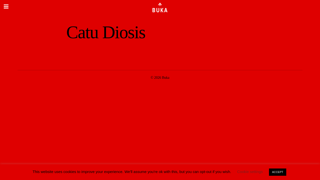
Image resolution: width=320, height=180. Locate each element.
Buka (166, 78)
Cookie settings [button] (250, 172)
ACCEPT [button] (277, 172)
